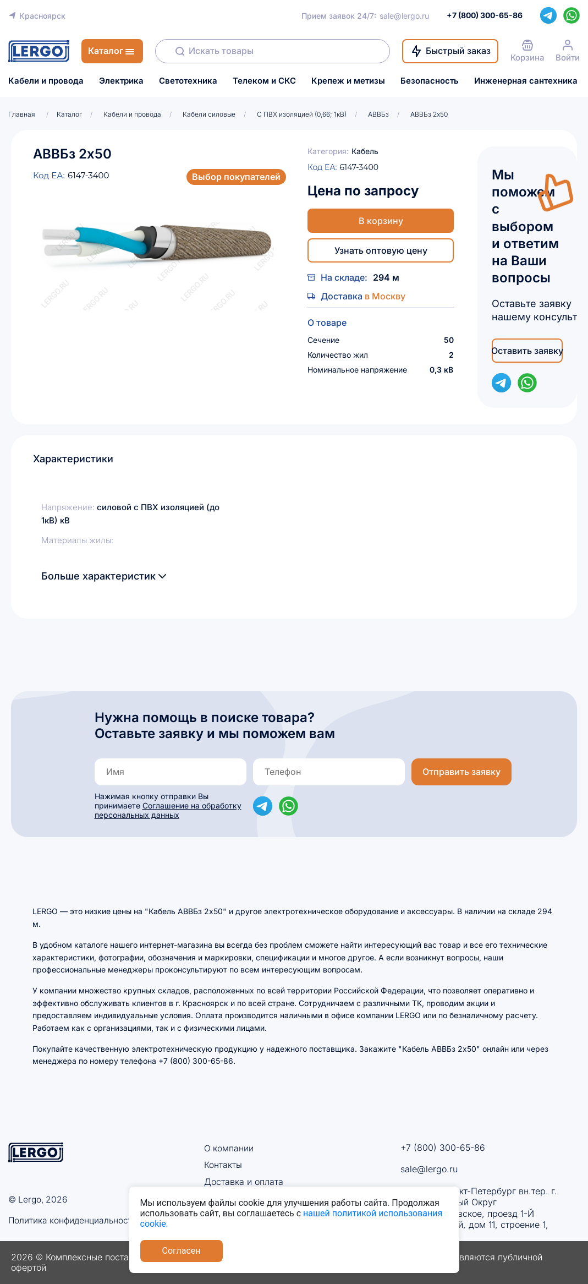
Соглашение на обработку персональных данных (168, 810)
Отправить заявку (461, 771)
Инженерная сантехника (526, 81)
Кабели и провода (46, 81)
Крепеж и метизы (348, 81)
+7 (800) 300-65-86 (442, 1147)
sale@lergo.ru (404, 15)
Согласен (181, 1250)
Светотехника (188, 81)
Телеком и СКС (264, 81)
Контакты (223, 1164)
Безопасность (429, 81)
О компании (229, 1148)
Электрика (121, 81)
